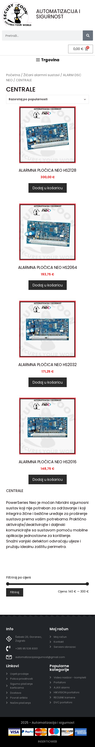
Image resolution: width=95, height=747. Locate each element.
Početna (13, 75)
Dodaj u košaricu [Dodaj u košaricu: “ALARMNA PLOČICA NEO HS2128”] (48, 187)
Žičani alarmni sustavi (41, 75)
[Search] (88, 35)
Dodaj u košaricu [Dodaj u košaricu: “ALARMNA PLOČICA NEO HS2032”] (48, 382)
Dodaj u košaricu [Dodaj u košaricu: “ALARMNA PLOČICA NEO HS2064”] (48, 285)
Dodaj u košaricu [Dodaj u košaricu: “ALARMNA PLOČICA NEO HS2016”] (48, 479)
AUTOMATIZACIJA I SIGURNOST (58, 14)
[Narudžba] (47, 99)
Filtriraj (14, 592)
